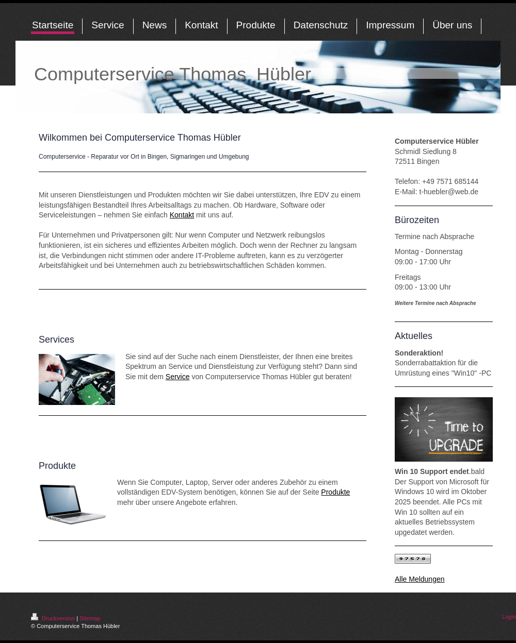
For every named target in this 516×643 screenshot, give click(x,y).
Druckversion (53, 618)
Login (509, 617)
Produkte (335, 492)
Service (178, 377)
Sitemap (89, 618)
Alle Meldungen (420, 579)
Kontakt (182, 215)
